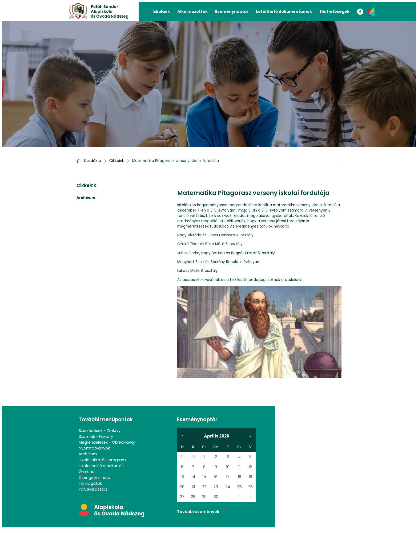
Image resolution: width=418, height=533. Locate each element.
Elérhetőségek (334, 11)
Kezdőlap (92, 160)
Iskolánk (161, 11)
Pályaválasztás (93, 489)
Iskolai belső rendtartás (101, 465)
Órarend (87, 471)
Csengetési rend (94, 477)
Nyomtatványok (94, 448)
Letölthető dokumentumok (284, 11)
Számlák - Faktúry (96, 436)
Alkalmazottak (192, 11)
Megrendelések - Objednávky (107, 442)
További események (201, 511)
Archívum (88, 454)
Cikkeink (116, 160)
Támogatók (90, 483)
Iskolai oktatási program (102, 460)
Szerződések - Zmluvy (99, 430)
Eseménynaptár (231, 11)
